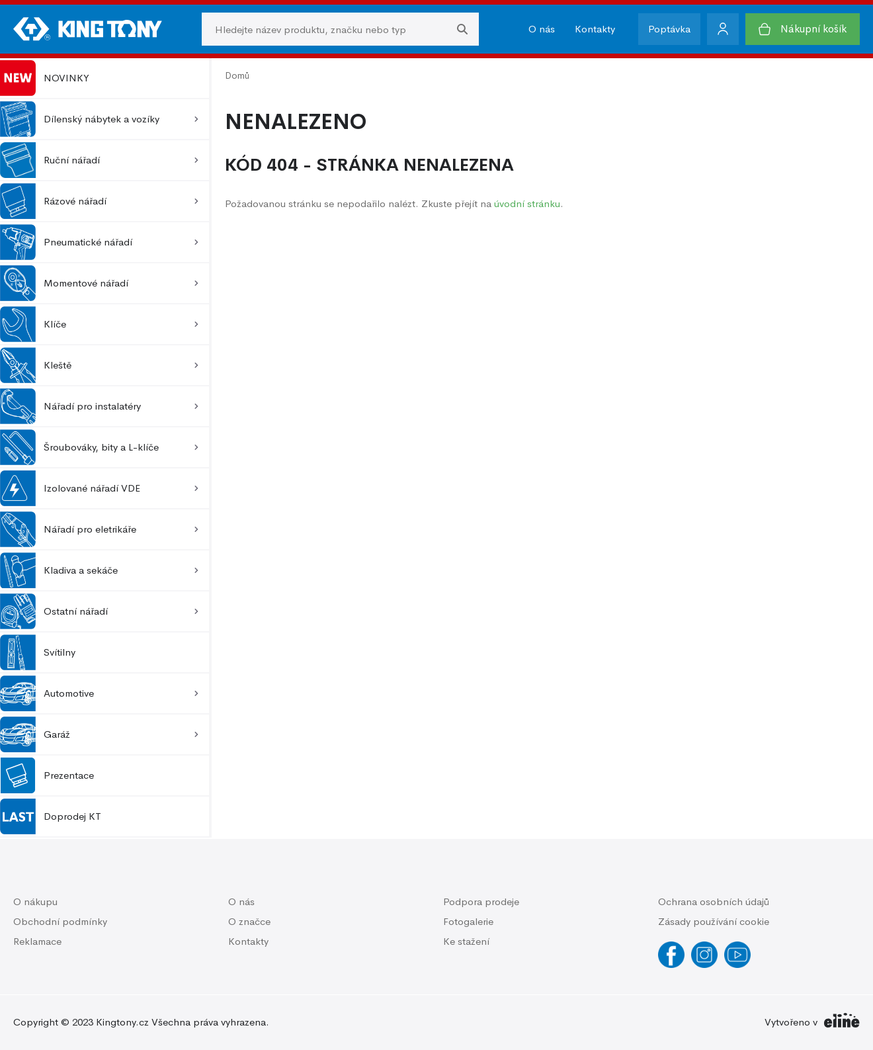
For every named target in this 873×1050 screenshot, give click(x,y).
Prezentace (47, 775)
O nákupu (35, 901)
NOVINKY (44, 78)
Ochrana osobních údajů (713, 901)
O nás (541, 28)
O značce (249, 921)
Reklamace (37, 941)
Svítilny (37, 652)
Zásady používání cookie (713, 921)
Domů (237, 75)
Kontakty (595, 28)
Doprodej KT (50, 816)
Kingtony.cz (122, 1022)
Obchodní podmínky (60, 921)
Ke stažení (466, 941)
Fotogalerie (468, 921)
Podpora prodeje (481, 901)
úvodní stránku (527, 203)
